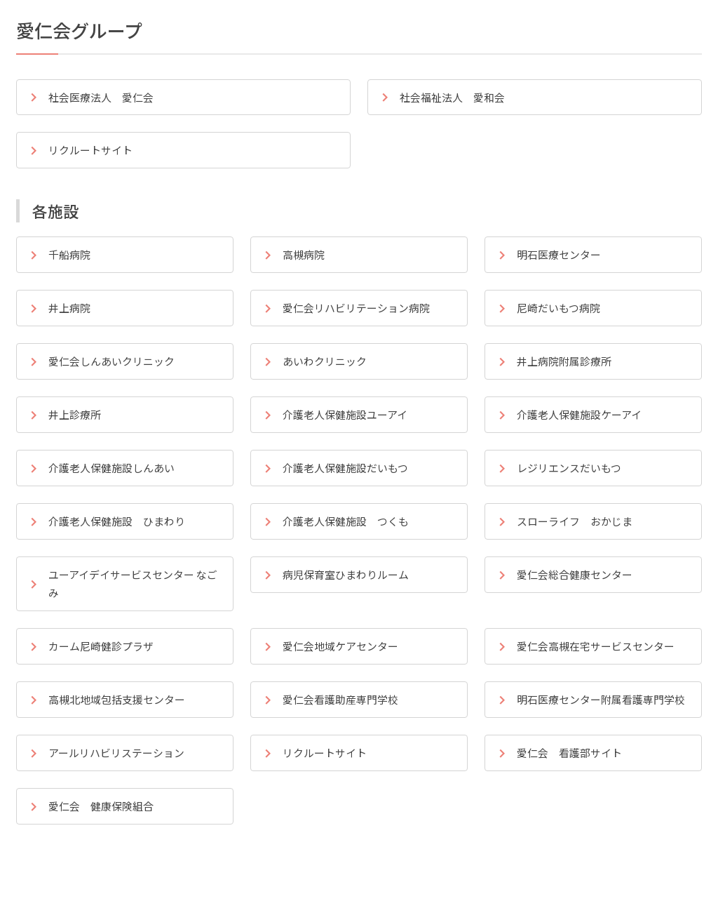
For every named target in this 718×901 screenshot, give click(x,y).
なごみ (130, 597)
